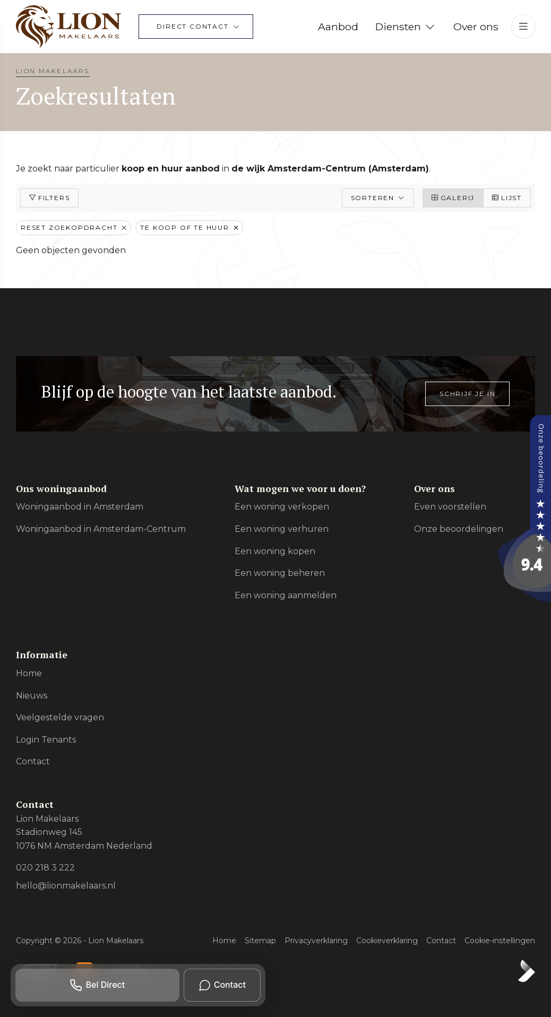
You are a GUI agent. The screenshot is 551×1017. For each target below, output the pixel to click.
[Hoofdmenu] (523, 26)
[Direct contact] (196, 26)
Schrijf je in (467, 394)
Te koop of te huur (189, 227)
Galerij (453, 198)
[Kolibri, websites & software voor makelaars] (526, 971)
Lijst (507, 198)
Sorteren (378, 198)
